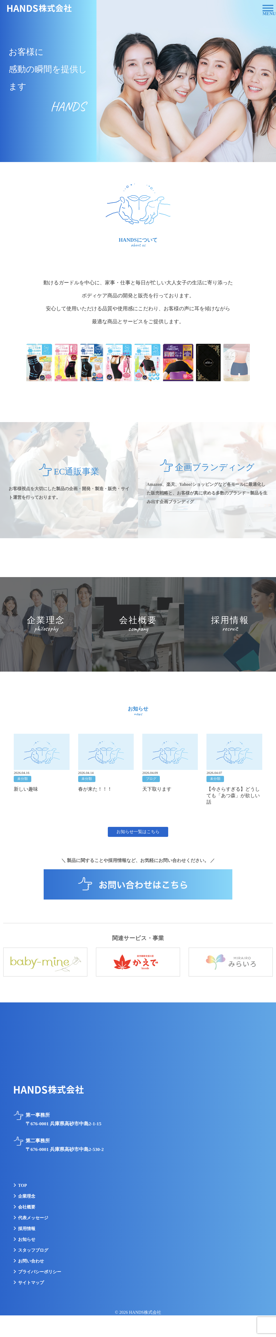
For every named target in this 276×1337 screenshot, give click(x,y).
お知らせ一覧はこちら (138, 831)
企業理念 (26, 1196)
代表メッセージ (33, 1217)
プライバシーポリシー (39, 1271)
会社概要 (26, 1207)
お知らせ (26, 1239)
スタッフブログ (33, 1250)
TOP (22, 1185)
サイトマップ (31, 1282)
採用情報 (26, 1228)
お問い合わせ (31, 1261)
